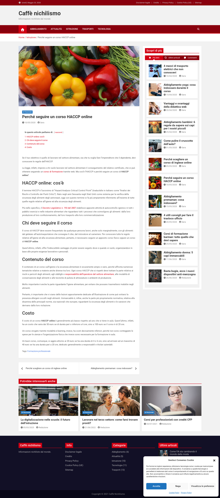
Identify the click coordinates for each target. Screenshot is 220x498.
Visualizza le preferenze (202, 486)
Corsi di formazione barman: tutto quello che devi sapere (179, 237)
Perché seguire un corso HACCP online (179, 179)
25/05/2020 (170, 244)
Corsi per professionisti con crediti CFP (168, 419)
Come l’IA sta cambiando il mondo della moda (183, 453)
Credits (156, 3)
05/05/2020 (170, 166)
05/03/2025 (27, 427)
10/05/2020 (29, 122)
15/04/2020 (170, 95)
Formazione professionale (38, 351)
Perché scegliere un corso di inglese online (46, 368)
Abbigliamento (38, 29)
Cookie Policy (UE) (184, 3)
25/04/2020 (170, 132)
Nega (178, 486)
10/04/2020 (170, 76)
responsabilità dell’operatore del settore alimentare (89, 274)
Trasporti (87, 29)
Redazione (185, 278)
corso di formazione (53, 171)
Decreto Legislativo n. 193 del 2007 (59, 208)
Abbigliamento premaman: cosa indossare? (111, 368)
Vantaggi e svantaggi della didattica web (176, 105)
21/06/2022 (89, 427)
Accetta (156, 486)
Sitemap (198, 3)
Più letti (154, 58)
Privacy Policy (186, 493)
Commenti (190, 58)
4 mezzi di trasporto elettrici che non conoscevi (176, 69)
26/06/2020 (170, 278)
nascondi (58, 132)
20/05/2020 (170, 222)
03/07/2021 (150, 424)
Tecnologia (104, 29)
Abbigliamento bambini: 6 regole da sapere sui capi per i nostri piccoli (179, 125)
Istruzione (72, 29)
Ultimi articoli (172, 58)
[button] (214, 460)
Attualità (56, 29)
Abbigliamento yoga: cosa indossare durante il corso (180, 88)
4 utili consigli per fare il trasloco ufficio (178, 217)
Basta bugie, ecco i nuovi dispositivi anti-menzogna (180, 272)
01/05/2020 (170, 147)
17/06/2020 (170, 259)
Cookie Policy (174, 493)
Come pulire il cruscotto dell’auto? (178, 142)
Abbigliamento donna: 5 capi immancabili (178, 254)
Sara (41, 122)
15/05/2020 (170, 206)
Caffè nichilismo (40, 13)
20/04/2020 (170, 110)
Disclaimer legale (143, 3)
